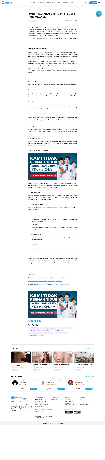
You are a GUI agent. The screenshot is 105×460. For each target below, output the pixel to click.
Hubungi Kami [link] (83, 434)
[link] (29, 356)
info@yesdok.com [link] (69, 436)
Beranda (33, 2)
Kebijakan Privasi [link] (84, 439)
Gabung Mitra (65, 2)
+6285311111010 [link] (39, 452)
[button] (21, 396)
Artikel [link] (29, 9)
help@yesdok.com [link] (69, 439)
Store (58, 2)
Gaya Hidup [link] (35, 9)
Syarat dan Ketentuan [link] (85, 436)
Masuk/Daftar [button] (93, 2)
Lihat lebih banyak (89, 383)
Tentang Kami (40, 2)
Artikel (72, 2)
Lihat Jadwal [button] (33, 423)
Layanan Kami (50, 2)
